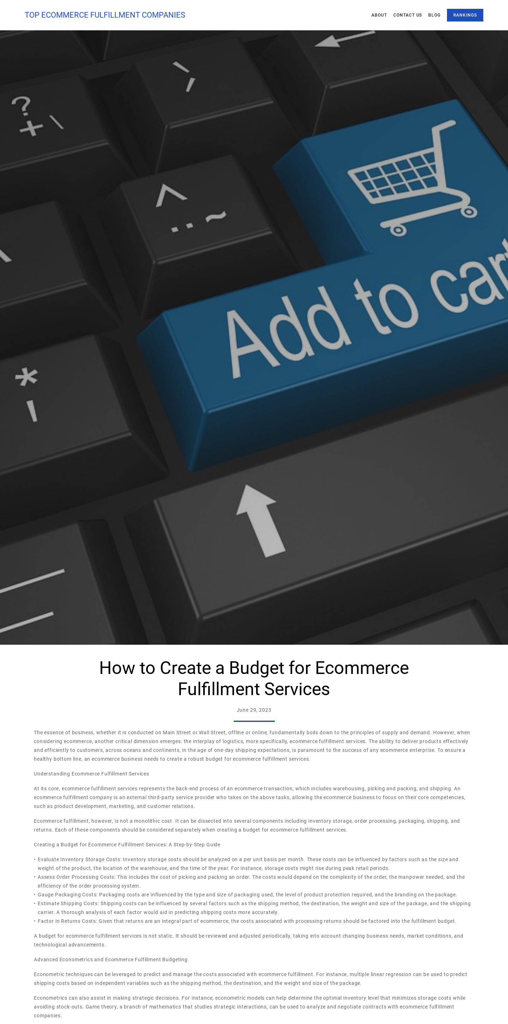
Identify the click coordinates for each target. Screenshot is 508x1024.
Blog (434, 15)
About (379, 15)
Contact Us (407, 15)
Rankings (465, 15)
